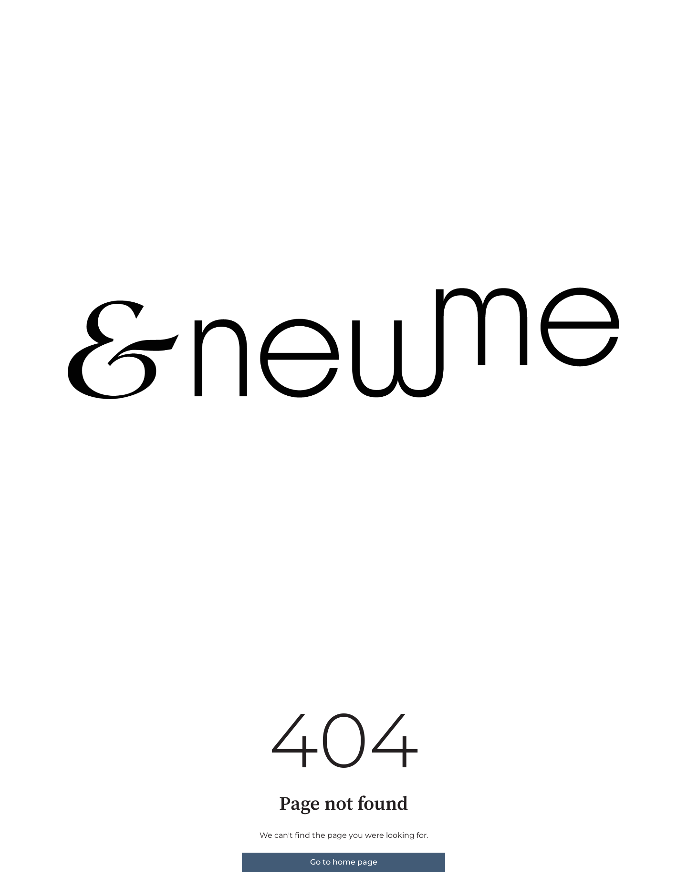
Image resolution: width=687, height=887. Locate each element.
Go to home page (343, 861)
